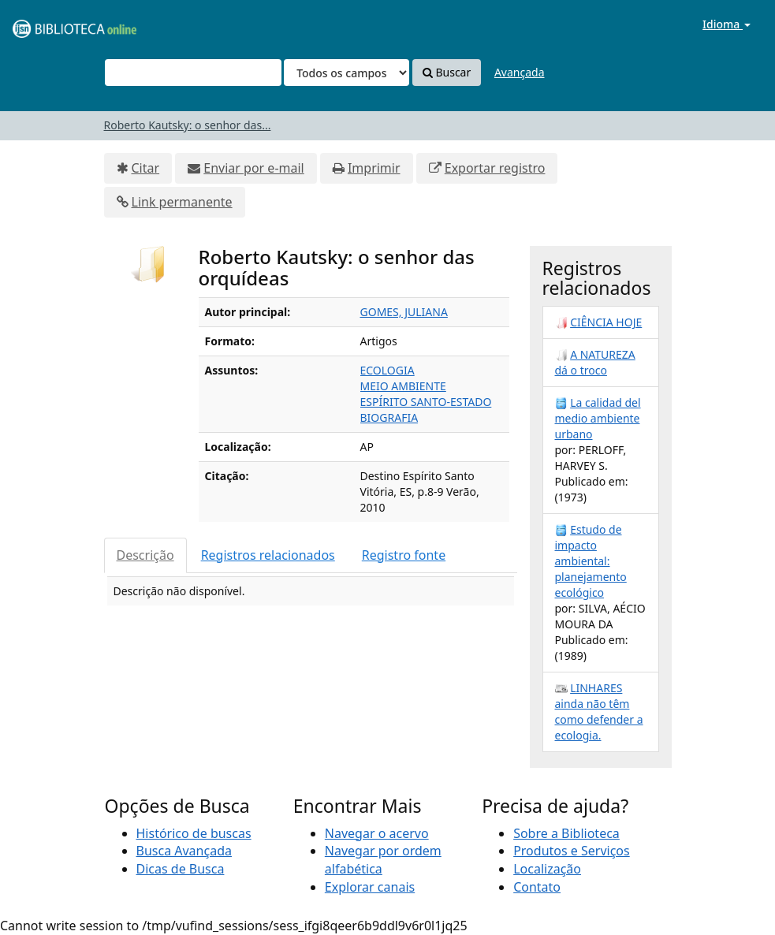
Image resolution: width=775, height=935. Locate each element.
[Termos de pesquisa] (193, 72)
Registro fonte (403, 555)
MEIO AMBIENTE (403, 385)
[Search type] (346, 72)
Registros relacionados (268, 555)
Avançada (519, 72)
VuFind (50, 24)
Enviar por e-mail (253, 168)
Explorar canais (370, 887)
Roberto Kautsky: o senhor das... (187, 124)
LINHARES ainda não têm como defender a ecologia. (599, 711)
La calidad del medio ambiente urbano (598, 418)
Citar (146, 168)
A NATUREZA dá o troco (595, 362)
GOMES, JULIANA (404, 311)
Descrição (145, 555)
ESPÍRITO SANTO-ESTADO (426, 401)
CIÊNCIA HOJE (606, 322)
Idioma (726, 24)
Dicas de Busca (180, 868)
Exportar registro (495, 168)
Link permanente (182, 201)
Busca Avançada (184, 850)
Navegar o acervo (377, 833)
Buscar (447, 72)
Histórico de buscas (194, 833)
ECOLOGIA (387, 370)
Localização (547, 868)
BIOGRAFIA (389, 417)
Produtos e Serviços (571, 850)
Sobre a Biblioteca (566, 833)
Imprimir (374, 168)
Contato (537, 887)
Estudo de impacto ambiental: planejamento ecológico (591, 561)
